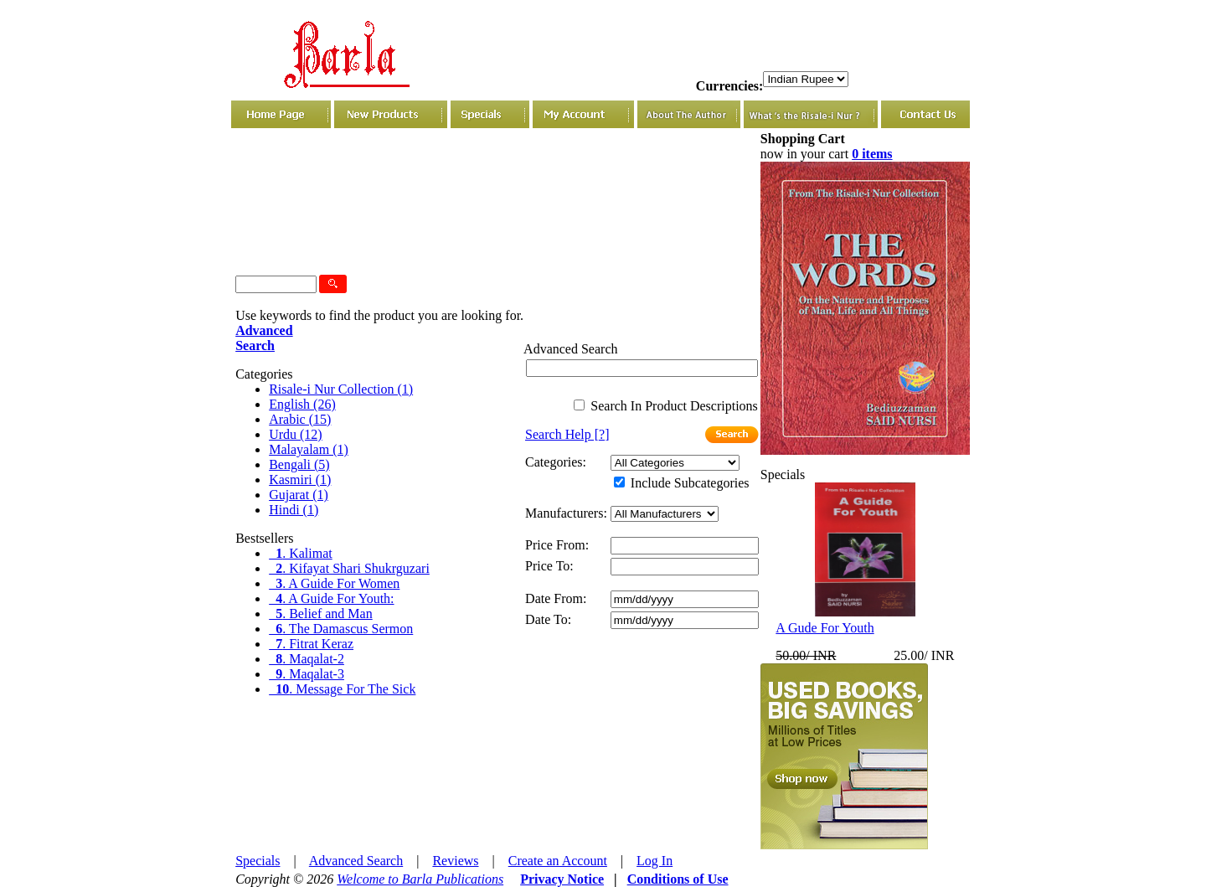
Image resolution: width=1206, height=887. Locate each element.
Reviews (455, 860)
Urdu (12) (295, 434)
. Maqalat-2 (306, 659)
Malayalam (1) (308, 449)
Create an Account (557, 860)
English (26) (302, 404)
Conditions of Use (678, 879)
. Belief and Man (321, 613)
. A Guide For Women (334, 583)
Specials (257, 860)
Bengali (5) (299, 464)
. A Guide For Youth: (331, 598)
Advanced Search (356, 860)
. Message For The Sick (342, 689)
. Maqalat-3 (306, 674)
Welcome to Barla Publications (420, 879)
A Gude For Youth (825, 628)
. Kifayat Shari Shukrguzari (349, 568)
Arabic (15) (300, 419)
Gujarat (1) (298, 494)
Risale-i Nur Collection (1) (341, 389)
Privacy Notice (562, 879)
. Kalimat (300, 553)
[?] (567, 434)
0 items (872, 154)
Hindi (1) (293, 510)
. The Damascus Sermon (341, 628)
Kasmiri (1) (300, 479)
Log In (654, 860)
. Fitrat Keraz (311, 644)
